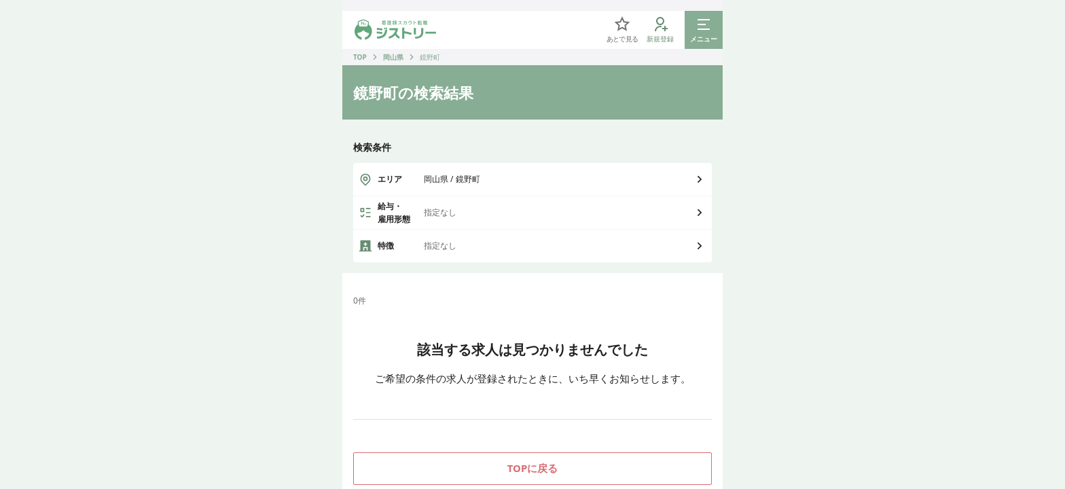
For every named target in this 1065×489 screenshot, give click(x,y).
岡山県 (393, 57)
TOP (360, 57)
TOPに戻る (532, 468)
